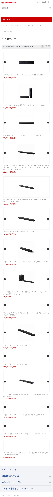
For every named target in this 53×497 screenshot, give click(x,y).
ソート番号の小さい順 (11, 47)
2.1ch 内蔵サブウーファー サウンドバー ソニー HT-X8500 (22, 135)
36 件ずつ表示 (27, 47)
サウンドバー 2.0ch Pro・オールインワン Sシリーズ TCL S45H (24, 415)
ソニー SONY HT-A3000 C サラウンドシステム (18, 232)
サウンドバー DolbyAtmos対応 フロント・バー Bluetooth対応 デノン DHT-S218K (25, 395)
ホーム (4, 25)
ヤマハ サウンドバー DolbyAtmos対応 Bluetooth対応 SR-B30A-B (24, 434)
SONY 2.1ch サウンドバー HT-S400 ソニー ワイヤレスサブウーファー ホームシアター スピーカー (26, 293)
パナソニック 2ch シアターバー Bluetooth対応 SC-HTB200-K (23, 75)
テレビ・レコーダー (15, 25)
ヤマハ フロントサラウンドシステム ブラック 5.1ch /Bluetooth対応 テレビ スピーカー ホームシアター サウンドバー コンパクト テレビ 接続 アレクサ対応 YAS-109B (26, 167)
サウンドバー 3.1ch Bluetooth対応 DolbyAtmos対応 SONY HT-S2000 (25, 262)
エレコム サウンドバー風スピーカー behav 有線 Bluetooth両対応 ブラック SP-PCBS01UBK (26, 454)
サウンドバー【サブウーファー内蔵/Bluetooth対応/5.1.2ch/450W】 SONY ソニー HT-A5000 (25, 200)
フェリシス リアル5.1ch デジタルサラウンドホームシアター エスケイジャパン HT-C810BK (26, 314)
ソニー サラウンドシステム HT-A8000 (15, 345)
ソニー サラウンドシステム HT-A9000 (15, 364)
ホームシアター (29, 25)
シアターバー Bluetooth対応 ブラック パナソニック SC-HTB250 (24, 105)
